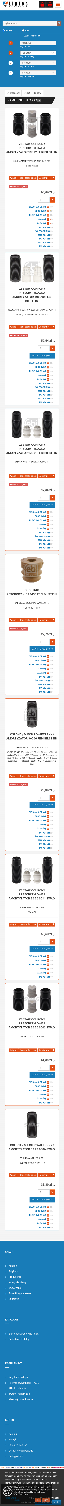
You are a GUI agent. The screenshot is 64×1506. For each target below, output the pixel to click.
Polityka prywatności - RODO (24, 1382)
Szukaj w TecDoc (18, 1445)
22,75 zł (47, 634)
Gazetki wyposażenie (20, 1293)
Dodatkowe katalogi (19, 1339)
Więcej (13, 178)
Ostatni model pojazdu (21, 1450)
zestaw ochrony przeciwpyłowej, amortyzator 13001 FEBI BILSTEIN (31, 449)
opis (27, 30)
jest (26, 93)
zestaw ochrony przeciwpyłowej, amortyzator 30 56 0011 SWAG (32, 894)
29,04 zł (47, 790)
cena (37, 93)
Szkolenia (14, 1299)
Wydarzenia (15, 1288)
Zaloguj (13, 1434)
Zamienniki (44, 178)
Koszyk (12, 1439)
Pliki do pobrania (17, 1388)
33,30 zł (47, 1184)
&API (57, 1498)
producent (13, 93)
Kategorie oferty (17, 1282)
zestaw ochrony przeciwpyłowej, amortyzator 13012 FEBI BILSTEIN (31, 148)
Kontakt (13, 1265)
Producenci (15, 1276)
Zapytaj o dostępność (42, 355)
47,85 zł (47, 490)
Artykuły (13, 1271)
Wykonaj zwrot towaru (21, 1399)
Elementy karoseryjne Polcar (24, 1333)
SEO (53, 1498)
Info (46, 1500)
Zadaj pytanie (16, 1456)
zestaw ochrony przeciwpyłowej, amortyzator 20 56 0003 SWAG (32, 1023)
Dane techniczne (28, 178)
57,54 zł (47, 340)
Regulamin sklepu (18, 1377)
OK (38, 1500)
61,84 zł (47, 1060)
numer (8, 30)
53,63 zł (47, 934)
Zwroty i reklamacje (19, 1393)
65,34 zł (47, 192)
